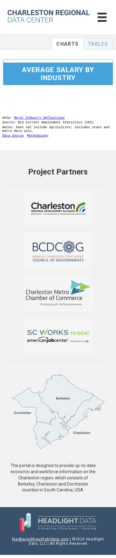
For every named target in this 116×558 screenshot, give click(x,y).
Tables (98, 44)
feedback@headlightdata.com (40, 542)
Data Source (13, 138)
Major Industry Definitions (39, 118)
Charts (67, 44)
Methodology (37, 138)
